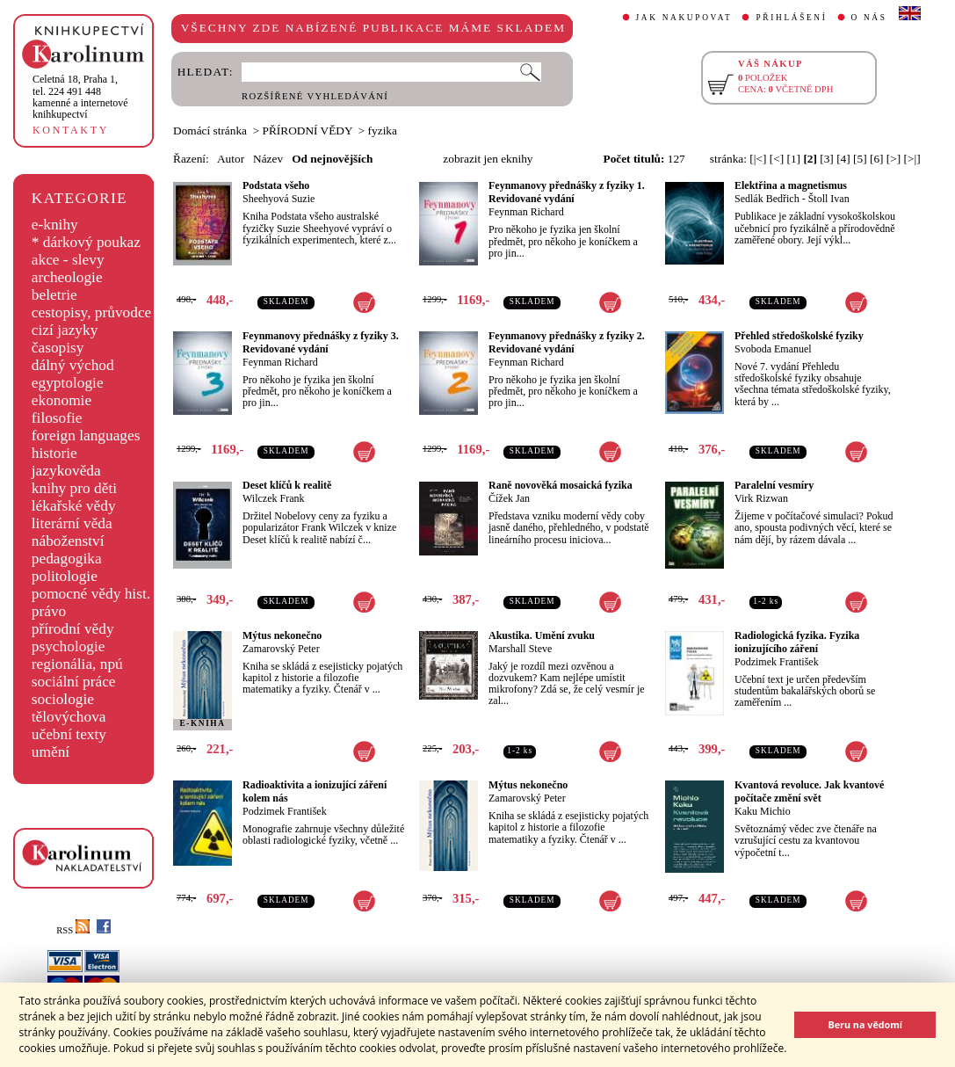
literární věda (72, 523)
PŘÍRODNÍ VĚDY (308, 130)
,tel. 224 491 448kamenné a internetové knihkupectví (80, 96)
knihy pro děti (74, 488)
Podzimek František (776, 662)
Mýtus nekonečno (282, 635)
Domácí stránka (210, 130)
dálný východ (73, 365)
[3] (827, 158)
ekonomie (61, 400)
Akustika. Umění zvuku (541, 635)
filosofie (57, 418)
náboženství (68, 541)
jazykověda (66, 470)
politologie (65, 576)
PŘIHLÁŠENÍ (791, 17)
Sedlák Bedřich (766, 198)
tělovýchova (69, 716)
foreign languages (86, 435)
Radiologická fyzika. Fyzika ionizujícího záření (796, 642)
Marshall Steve (520, 648)
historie (54, 453)
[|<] (757, 158)
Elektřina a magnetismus (790, 185)
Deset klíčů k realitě (286, 485)
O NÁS (869, 17)
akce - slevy (68, 259)
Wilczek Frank (273, 498)
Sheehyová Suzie (278, 198)
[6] (877, 158)
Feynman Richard (526, 212)
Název (268, 158)
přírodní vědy (73, 629)
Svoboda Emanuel (773, 349)
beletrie (54, 295)
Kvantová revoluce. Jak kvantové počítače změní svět (809, 791)
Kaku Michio (762, 811)
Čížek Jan (509, 498)
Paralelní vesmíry (774, 485)
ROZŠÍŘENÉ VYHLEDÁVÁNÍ (315, 96)
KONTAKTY (71, 130)
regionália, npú (77, 664)
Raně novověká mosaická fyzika (560, 485)
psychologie (68, 646)
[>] (893, 158)
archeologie (67, 277)
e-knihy (55, 224)
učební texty (69, 734)
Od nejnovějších (332, 158)
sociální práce (74, 681)
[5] (860, 158)
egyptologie (68, 382)
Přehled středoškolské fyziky (799, 336)
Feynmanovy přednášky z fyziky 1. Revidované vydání (566, 192)
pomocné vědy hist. (91, 593)
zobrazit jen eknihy (487, 158)
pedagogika (67, 558)
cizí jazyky (65, 330)
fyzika (382, 130)
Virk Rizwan (761, 498)
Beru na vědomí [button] (865, 1024)
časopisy (58, 347)
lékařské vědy (74, 505)
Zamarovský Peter (281, 648)
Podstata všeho (275, 185)
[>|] (912, 158)
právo (49, 611)
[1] (793, 158)
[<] (777, 158)
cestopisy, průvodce (92, 312)
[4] (843, 158)
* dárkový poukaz (86, 242)
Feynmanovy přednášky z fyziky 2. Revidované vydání (566, 342)
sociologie (63, 699)
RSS (73, 930)
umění (50, 752)
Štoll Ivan (829, 198)
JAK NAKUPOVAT (684, 17)
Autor (230, 158)
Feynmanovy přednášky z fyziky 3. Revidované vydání (320, 342)
